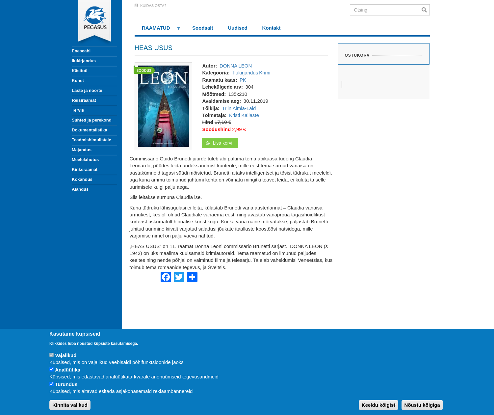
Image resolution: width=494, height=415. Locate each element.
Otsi (426, 10)
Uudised (237, 28)
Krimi (264, 72)
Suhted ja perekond (92, 120)
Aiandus (80, 189)
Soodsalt (202, 28)
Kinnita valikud (70, 405)
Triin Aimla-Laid (239, 108)
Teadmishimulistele (91, 139)
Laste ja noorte (87, 90)
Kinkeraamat (84, 169)
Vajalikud (65, 355)
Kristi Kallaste (244, 115)
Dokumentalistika (89, 129)
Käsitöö (80, 70)
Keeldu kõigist (379, 405)
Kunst (78, 80)
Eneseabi (81, 50)
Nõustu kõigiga (422, 405)
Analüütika (67, 370)
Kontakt (271, 28)
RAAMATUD (158, 30)
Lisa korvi (222, 143)
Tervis (78, 110)
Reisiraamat (84, 100)
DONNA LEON (236, 66)
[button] (163, 105)
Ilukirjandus (84, 60)
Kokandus (82, 179)
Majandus (81, 149)
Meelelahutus (85, 159)
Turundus (66, 384)
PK (243, 80)
